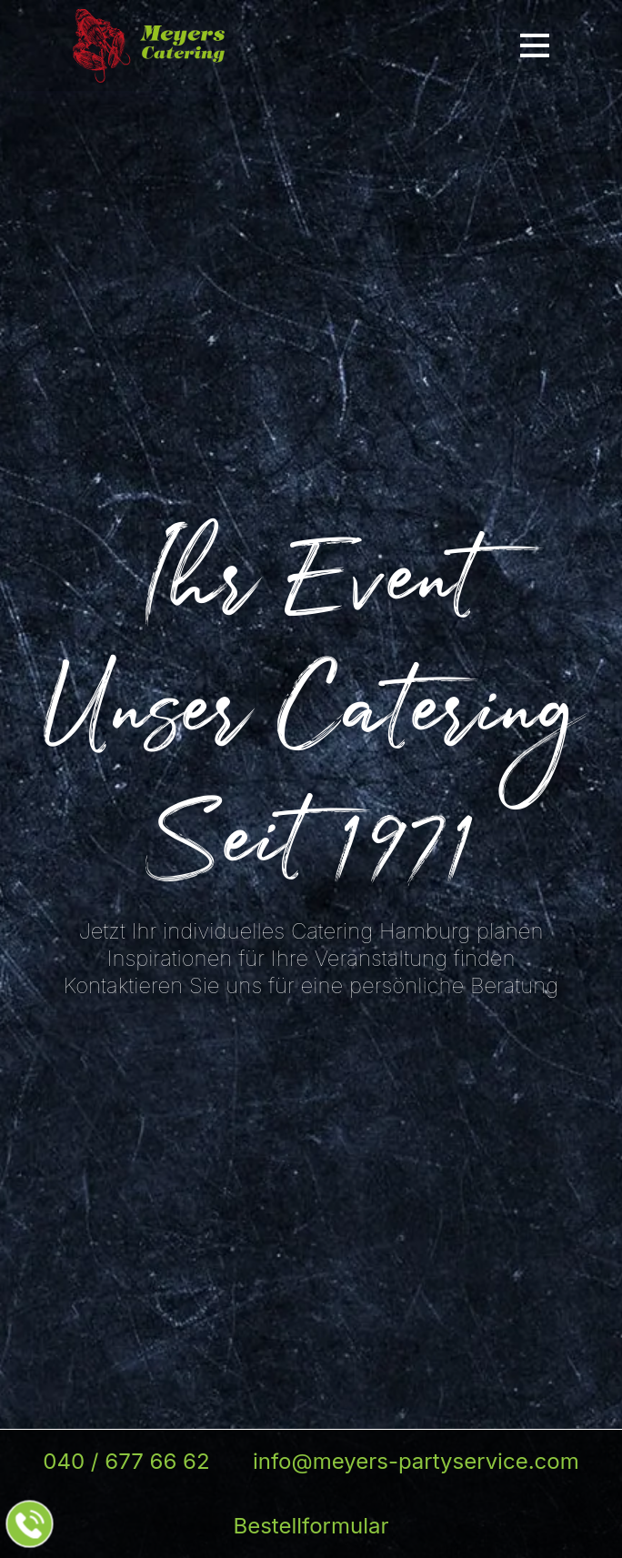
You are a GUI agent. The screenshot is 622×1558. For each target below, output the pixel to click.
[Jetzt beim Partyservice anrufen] (30, 1524)
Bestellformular (310, 1526)
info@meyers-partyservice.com (416, 1461)
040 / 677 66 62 (126, 1461)
